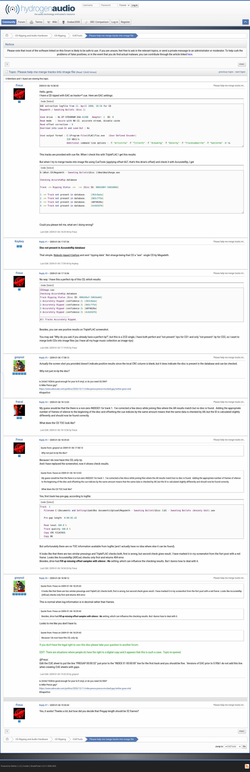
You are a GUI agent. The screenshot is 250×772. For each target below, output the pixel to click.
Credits (26, 766)
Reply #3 (43, 357)
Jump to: (219, 746)
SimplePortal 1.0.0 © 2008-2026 (43, 766)
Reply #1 (43, 242)
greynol (19, 357)
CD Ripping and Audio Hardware (31, 35)
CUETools (77, 35)
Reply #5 (43, 440)
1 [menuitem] (7, 64)
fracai (19, 401)
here (190, 54)
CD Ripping (60, 35)
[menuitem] (242, 64)
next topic (240, 72)
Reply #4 (43, 402)
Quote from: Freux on (61, 586)
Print (242, 64)
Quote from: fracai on (61, 473)
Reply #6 (43, 578)
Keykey (19, 241)
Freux (19, 85)
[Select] (50, 101)
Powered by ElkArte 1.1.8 (11, 766)
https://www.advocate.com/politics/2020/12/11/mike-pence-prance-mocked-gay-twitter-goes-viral (85, 389)
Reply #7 (43, 705)
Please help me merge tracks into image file (111, 35)
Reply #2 (43, 273)
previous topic (226, 72)
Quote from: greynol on (62, 448)
